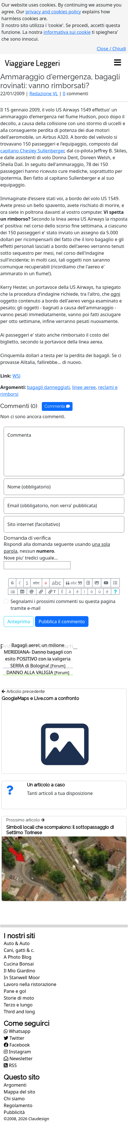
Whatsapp (17, 1031)
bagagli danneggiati (48, 387)
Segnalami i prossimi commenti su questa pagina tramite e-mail (63, 604)
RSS (10, 1065)
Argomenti (15, 1085)
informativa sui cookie (67, 32)
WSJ (16, 376)
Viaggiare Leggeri (32, 62)
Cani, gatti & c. (19, 950)
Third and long (19, 1011)
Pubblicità (14, 1112)
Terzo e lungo (18, 1005)
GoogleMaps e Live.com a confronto (40, 698)
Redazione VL (43, 93)
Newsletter (18, 1058)
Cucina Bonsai (19, 964)
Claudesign (38, 1118)
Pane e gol (15, 991)
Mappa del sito (19, 1092)
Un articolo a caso (46, 785)
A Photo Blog (17, 957)
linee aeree (84, 387)
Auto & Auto (17, 943)
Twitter (14, 1038)
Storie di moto (19, 998)
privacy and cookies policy (53, 12)
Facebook (17, 1045)
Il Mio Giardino (19, 971)
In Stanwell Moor (22, 977)
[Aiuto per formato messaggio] (115, 591)
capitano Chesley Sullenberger (32, 151)
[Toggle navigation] (117, 63)
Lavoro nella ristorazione (30, 984)
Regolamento (18, 1105)
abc (36, 582)
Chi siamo (14, 1098)
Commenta (57, 406)
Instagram (17, 1052)
